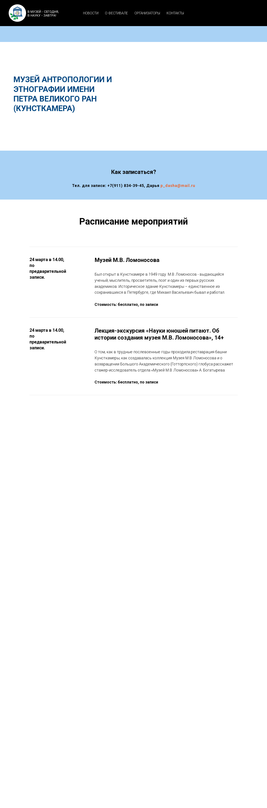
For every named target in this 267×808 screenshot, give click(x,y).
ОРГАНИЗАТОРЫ (147, 13)
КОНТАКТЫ (175, 13)
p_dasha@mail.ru (178, 185)
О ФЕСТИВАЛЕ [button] (116, 13)
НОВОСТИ (90, 13)
